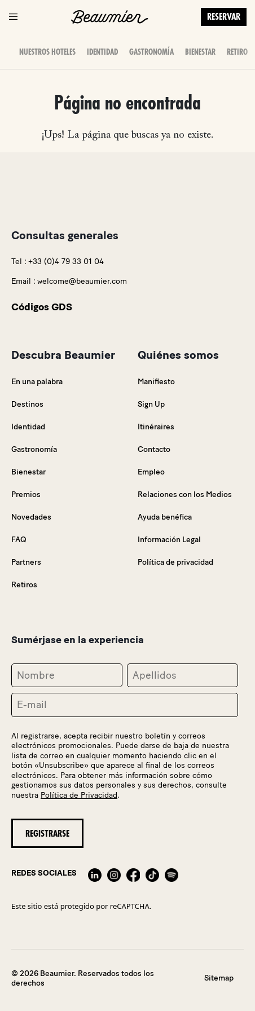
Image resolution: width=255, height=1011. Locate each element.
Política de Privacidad (79, 795)
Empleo (151, 472)
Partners (26, 562)
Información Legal (169, 539)
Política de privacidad (175, 562)
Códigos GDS (41, 307)
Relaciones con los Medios (185, 494)
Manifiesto (156, 381)
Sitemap (219, 978)
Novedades (31, 517)
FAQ (19, 539)
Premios (26, 494)
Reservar (223, 16)
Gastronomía (151, 52)
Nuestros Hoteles (47, 52)
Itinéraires (156, 427)
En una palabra (37, 381)
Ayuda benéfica (165, 517)
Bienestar (200, 52)
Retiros (239, 52)
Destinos (27, 404)
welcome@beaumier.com (82, 281)
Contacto (154, 449)
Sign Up (151, 404)
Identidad (102, 52)
